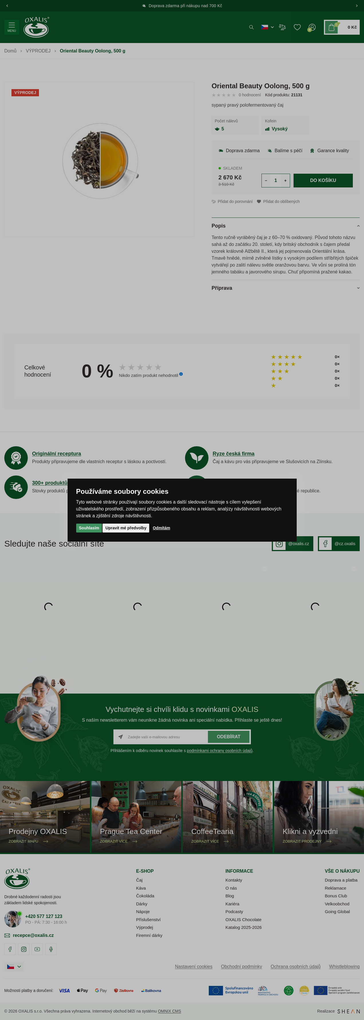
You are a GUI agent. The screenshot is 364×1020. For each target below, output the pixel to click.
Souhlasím (89, 528)
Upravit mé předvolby (125, 528)
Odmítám (161, 528)
